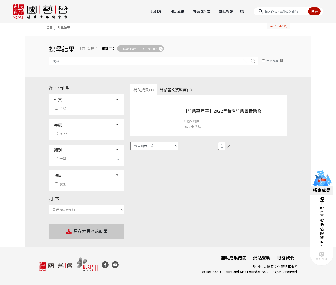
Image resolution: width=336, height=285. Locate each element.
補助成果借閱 (233, 258)
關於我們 (157, 11)
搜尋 (314, 11)
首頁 (49, 27)
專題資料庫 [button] (201, 11)
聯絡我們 (285, 258)
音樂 (61, 158)
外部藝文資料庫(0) (176, 89)
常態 (61, 108)
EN (242, 11)
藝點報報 (226, 11)
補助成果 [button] (177, 11)
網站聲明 (261, 258)
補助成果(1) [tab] (144, 89)
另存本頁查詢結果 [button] (86, 231)
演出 (61, 184)
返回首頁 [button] (281, 26)
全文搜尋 (272, 60)
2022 (61, 133)
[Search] (288, 11)
